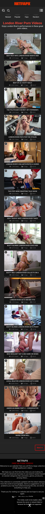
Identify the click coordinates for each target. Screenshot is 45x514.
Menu (41, 10)
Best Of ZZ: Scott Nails (22, 83)
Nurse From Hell (22, 435)
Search (3, 10)
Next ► (40, 448)
